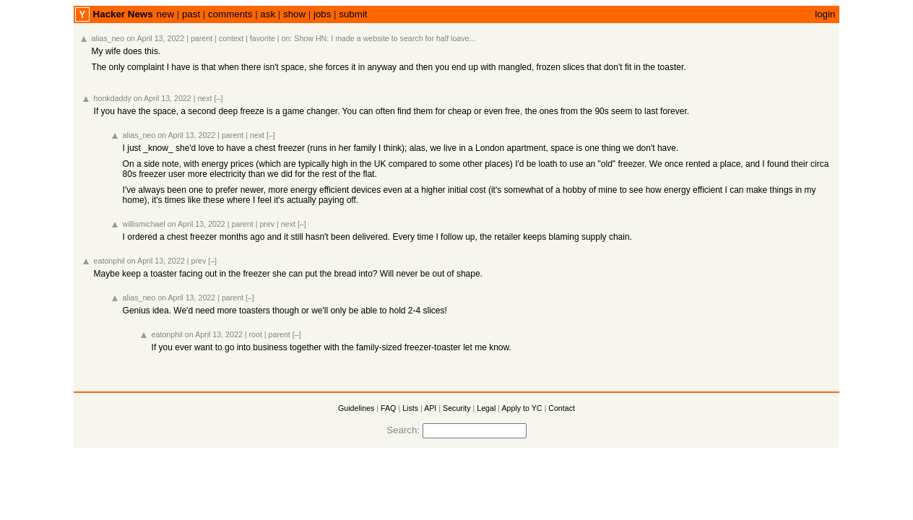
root (255, 334)
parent (201, 38)
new (165, 14)
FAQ (388, 408)
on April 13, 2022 (155, 38)
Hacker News (123, 14)
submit (353, 14)
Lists (410, 408)
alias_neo (108, 38)
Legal (486, 408)
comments (230, 14)
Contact (561, 408)
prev (266, 224)
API (430, 408)
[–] (219, 98)
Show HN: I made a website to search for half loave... (384, 38)
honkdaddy (112, 98)
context (231, 38)
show (294, 14)
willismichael (144, 224)
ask (267, 14)
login (825, 14)
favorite (262, 38)
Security (457, 408)
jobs (322, 14)
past (191, 14)
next (204, 98)
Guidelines (356, 408)
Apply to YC (521, 408)
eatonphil (109, 260)
